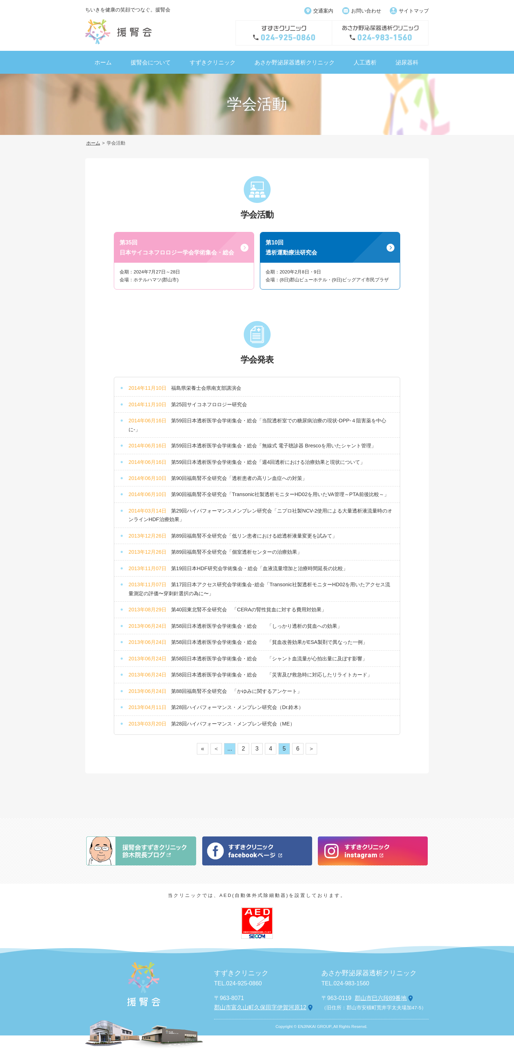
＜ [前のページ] (216, 749)
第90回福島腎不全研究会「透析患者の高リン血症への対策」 (239, 478)
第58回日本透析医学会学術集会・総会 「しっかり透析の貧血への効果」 (256, 626)
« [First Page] (202, 749)
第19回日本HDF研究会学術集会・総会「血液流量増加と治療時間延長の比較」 (259, 568)
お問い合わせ (366, 11)
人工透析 (365, 62)
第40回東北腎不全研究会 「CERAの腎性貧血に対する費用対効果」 (248, 609)
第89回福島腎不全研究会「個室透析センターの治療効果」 (236, 552)
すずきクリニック (213, 62)
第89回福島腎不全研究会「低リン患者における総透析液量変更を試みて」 (254, 536)
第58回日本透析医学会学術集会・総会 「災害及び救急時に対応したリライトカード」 (271, 675)
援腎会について (151, 62)
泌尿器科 (407, 62)
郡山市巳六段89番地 (381, 998)
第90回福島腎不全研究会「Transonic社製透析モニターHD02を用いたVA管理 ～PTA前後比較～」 (280, 494)
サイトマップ (414, 11)
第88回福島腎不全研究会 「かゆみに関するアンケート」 (236, 691)
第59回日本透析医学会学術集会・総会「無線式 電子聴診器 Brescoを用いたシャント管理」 (273, 445)
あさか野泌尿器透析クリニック (294, 62)
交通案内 (323, 11)
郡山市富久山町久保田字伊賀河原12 (260, 1007)
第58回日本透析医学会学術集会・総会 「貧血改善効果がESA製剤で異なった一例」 (269, 642)
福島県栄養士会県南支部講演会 (206, 388)
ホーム (103, 62)
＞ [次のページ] (311, 749)
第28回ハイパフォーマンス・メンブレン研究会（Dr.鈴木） (237, 707)
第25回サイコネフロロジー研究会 (209, 404)
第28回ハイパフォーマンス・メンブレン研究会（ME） (233, 724)
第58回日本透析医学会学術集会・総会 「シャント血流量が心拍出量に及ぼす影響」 (269, 658)
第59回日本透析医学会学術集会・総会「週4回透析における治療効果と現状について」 (268, 462)
